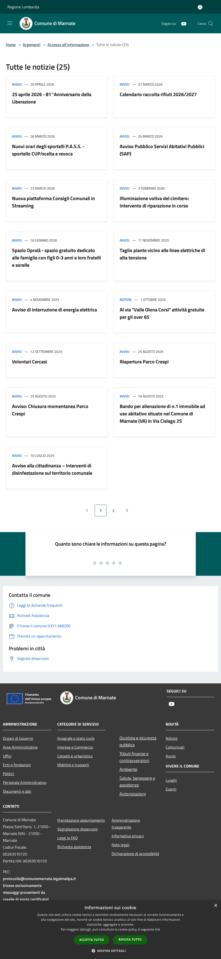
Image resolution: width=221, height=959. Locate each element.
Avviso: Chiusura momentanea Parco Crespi (50, 409)
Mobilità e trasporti (73, 765)
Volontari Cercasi (29, 361)
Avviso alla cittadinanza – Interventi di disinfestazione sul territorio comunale (52, 469)
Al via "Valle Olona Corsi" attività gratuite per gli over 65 (162, 313)
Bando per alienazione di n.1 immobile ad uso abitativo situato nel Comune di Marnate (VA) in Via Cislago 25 (162, 413)
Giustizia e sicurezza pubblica (137, 741)
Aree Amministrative (20, 747)
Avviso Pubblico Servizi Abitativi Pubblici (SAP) (162, 149)
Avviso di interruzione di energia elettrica (54, 309)
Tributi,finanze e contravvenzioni (134, 757)
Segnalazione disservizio (77, 829)
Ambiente (128, 769)
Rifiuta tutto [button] (130, 939)
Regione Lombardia (23, 7)
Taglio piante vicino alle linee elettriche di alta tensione (162, 253)
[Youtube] (182, 23)
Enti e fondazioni (17, 765)
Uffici (7, 756)
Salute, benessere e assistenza (137, 781)
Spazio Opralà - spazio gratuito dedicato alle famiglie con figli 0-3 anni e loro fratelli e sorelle (56, 257)
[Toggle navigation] (10, 23)
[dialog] (110, 929)
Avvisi (17, 84)
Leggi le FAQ (67, 838)
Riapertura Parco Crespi (144, 361)
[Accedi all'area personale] (200, 7)
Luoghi (171, 780)
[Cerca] (211, 23)
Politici (8, 774)
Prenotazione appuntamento (81, 820)
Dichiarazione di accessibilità (135, 854)
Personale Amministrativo (24, 782)
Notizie (126, 299)
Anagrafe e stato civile (75, 738)
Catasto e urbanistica (75, 756)
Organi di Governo (18, 738)
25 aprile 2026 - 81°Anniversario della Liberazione (51, 97)
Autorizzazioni (132, 794)
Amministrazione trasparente (126, 823)
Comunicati (175, 747)
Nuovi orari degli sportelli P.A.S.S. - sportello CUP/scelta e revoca (48, 149)
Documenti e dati (17, 791)
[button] (110, 950)
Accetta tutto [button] (91, 940)
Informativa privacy (128, 836)
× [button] (215, 906)
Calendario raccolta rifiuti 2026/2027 (158, 94)
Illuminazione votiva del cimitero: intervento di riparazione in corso (154, 201)
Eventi (171, 789)
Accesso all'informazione (68, 45)
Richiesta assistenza (74, 847)
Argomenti (31, 45)
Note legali (120, 845)
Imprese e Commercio (75, 747)
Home (11, 45)
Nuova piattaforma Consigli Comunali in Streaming (53, 201)
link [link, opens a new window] (157, 929)
